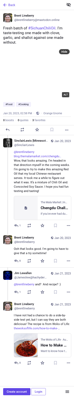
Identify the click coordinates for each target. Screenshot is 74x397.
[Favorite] (37, 129)
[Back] (31, 5)
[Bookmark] (52, 129)
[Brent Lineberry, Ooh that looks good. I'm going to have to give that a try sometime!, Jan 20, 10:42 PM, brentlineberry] (37, 249)
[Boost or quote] (22, 129)
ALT (66, 94)
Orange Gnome (52, 113)
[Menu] (67, 391)
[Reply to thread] (18, 225)
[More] (66, 130)
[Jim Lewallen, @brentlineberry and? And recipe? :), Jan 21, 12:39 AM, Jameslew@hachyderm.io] (37, 283)
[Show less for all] (68, 4)
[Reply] (7, 129)
